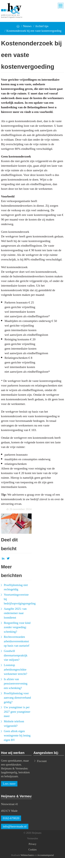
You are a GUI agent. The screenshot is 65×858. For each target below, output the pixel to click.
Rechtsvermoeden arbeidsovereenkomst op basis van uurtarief (16, 641)
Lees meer (9, 783)
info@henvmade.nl (15, 826)
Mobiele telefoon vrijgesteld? (14, 724)
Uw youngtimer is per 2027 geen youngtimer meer (17, 712)
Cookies (32, 849)
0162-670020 (11, 818)
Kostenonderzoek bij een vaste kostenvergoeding (33, 30)
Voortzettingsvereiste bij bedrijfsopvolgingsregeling (17, 599)
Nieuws (27, 26)
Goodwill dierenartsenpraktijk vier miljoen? (15, 655)
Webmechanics (27, 855)
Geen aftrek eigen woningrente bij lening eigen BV (17, 735)
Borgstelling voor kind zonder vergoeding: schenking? (17, 627)
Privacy (32, 844)
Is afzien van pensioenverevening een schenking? (15, 683)
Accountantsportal (45, 855)
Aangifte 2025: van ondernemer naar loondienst (15, 613)
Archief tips (41, 26)
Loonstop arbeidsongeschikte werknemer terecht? (15, 669)
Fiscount (42, 761)
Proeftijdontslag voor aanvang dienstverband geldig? (17, 698)
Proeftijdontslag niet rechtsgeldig (16, 587)
